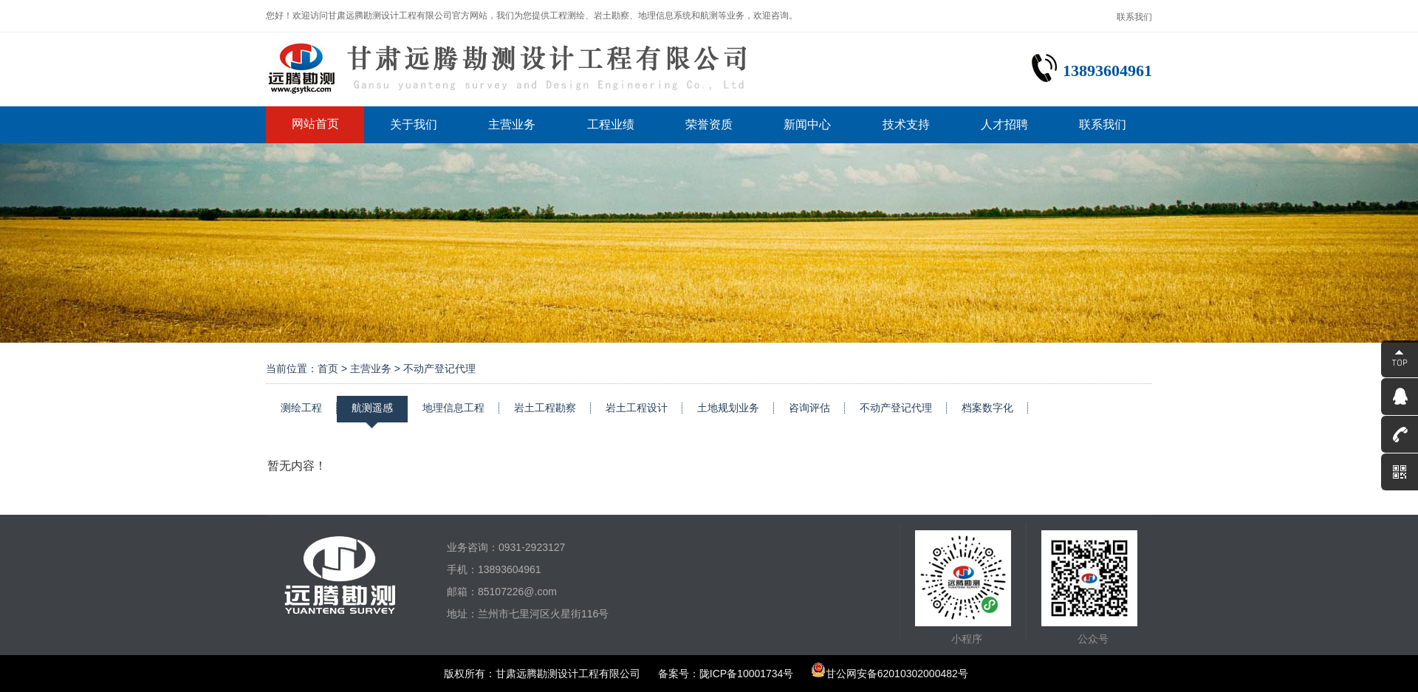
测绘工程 (301, 408)
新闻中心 (807, 124)
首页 (328, 368)
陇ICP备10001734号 (746, 673)
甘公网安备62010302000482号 (889, 673)
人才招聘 (1004, 124)
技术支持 (906, 124)
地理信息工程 (453, 408)
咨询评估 (809, 408)
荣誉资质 (709, 124)
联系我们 (1134, 17)
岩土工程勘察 (545, 408)
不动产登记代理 (896, 408)
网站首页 (315, 123)
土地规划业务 (728, 408)
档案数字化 (987, 408)
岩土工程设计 (637, 408)
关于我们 (413, 124)
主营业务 (511, 124)
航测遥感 (372, 408)
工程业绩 (610, 124)
